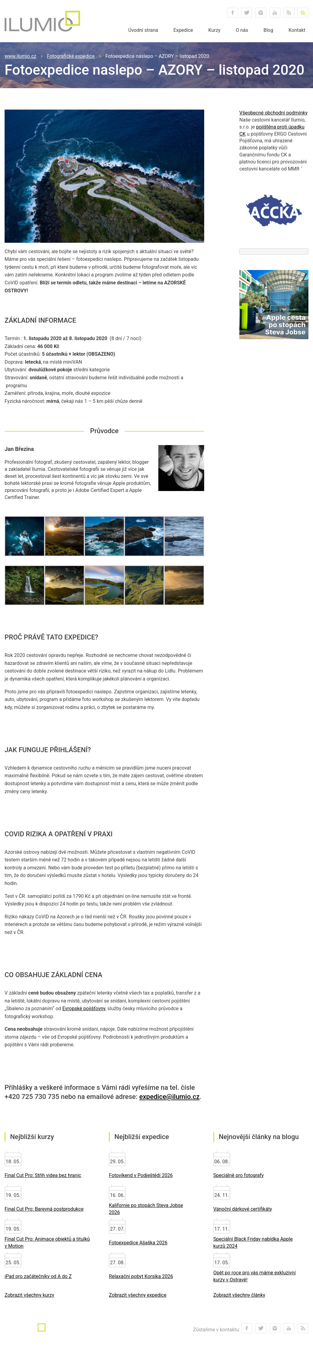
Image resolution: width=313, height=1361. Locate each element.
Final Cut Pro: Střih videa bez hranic (43, 1175)
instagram (260, 12)
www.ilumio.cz (20, 56)
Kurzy (214, 30)
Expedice (183, 30)
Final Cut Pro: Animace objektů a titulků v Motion (47, 1242)
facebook (232, 12)
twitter (246, 12)
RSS (288, 12)
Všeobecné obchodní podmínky (273, 113)
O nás (242, 30)
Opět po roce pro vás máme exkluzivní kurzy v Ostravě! (254, 1276)
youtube (274, 12)
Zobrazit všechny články (239, 1295)
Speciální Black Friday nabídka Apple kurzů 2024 (253, 1242)
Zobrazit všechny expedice (137, 1295)
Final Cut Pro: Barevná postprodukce (44, 1209)
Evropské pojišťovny (83, 1008)
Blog (268, 30)
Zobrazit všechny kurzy (29, 1295)
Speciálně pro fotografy (238, 1175)
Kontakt (297, 30)
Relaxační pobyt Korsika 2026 (141, 1276)
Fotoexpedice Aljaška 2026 (138, 1243)
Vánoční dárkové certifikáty (242, 1209)
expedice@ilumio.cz (169, 1096)
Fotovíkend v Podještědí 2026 (141, 1175)
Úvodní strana (143, 30)
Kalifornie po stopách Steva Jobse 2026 (146, 1208)
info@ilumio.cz (111, 1332)
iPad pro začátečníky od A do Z (38, 1276)
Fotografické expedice (71, 56)
